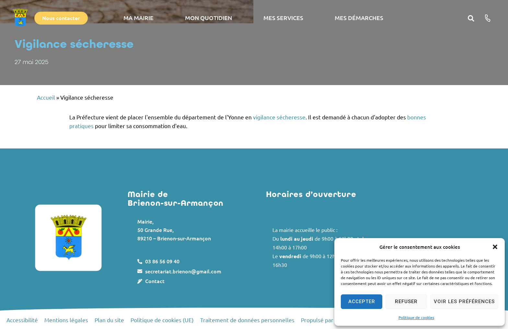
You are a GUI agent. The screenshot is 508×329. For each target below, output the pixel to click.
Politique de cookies (416, 317)
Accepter (361, 301)
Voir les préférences (464, 301)
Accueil (46, 97)
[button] (495, 247)
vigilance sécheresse (279, 117)
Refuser (406, 301)
